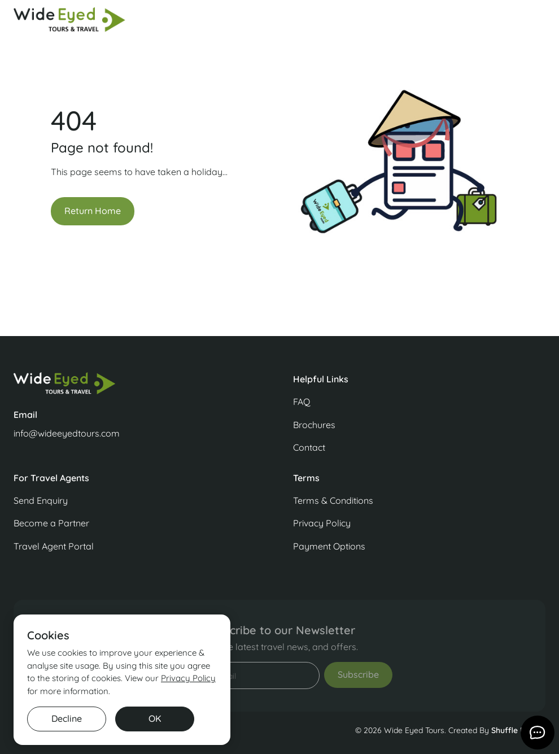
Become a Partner (51, 523)
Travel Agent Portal (54, 546)
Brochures (314, 424)
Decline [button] (66, 718)
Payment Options (329, 546)
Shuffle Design (518, 730)
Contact (309, 447)
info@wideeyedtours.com (67, 433)
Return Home (92, 210)
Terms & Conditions (333, 500)
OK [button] (155, 718)
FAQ (301, 401)
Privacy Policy (322, 523)
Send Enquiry (41, 500)
